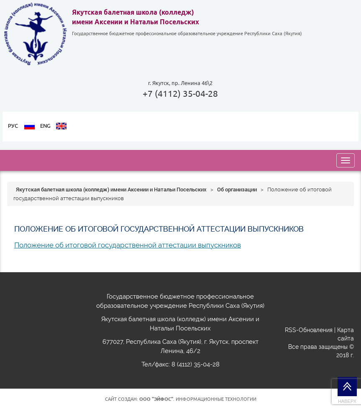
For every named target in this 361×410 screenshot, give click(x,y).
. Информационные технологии (197, 399)
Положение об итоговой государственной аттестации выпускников (127, 245)
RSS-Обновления (309, 330)
